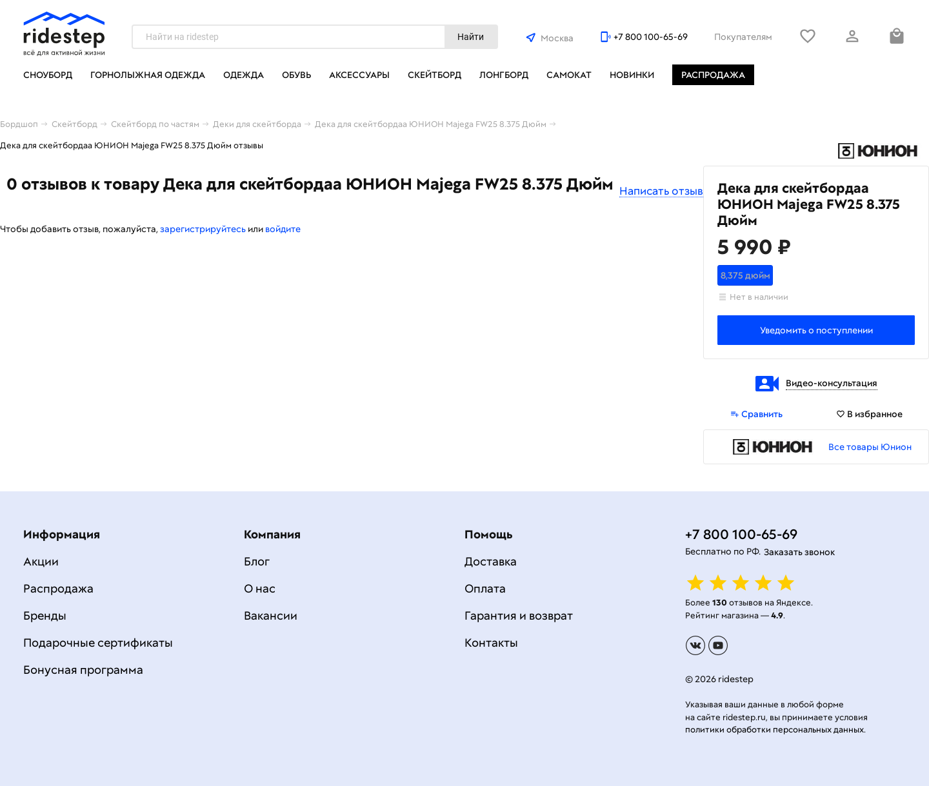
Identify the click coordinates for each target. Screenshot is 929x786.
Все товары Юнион (870, 447)
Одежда (243, 75)
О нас (259, 588)
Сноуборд (47, 75)
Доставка (490, 561)
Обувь (296, 75)
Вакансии (270, 615)
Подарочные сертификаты (98, 642)
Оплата (485, 588)
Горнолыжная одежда (147, 75)
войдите (283, 229)
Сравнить (756, 414)
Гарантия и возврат (518, 615)
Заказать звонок (799, 552)
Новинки (632, 75)
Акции (41, 561)
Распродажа (713, 75)
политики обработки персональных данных (774, 729)
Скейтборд (434, 75)
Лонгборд (503, 75)
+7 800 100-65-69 (651, 37)
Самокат (569, 75)
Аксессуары (359, 75)
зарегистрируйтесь (203, 229)
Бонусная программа (83, 669)
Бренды (44, 615)
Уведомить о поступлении (816, 330)
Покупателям (743, 37)
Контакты (491, 642)
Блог (257, 561)
